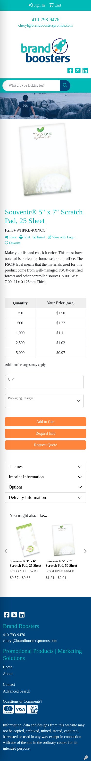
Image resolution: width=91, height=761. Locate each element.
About (8, 674)
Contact (9, 684)
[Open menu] (81, 85)
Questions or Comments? (22, 701)
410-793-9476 (45, 19)
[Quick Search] (31, 85)
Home (7, 667)
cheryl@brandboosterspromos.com (45, 25)
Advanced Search (16, 691)
